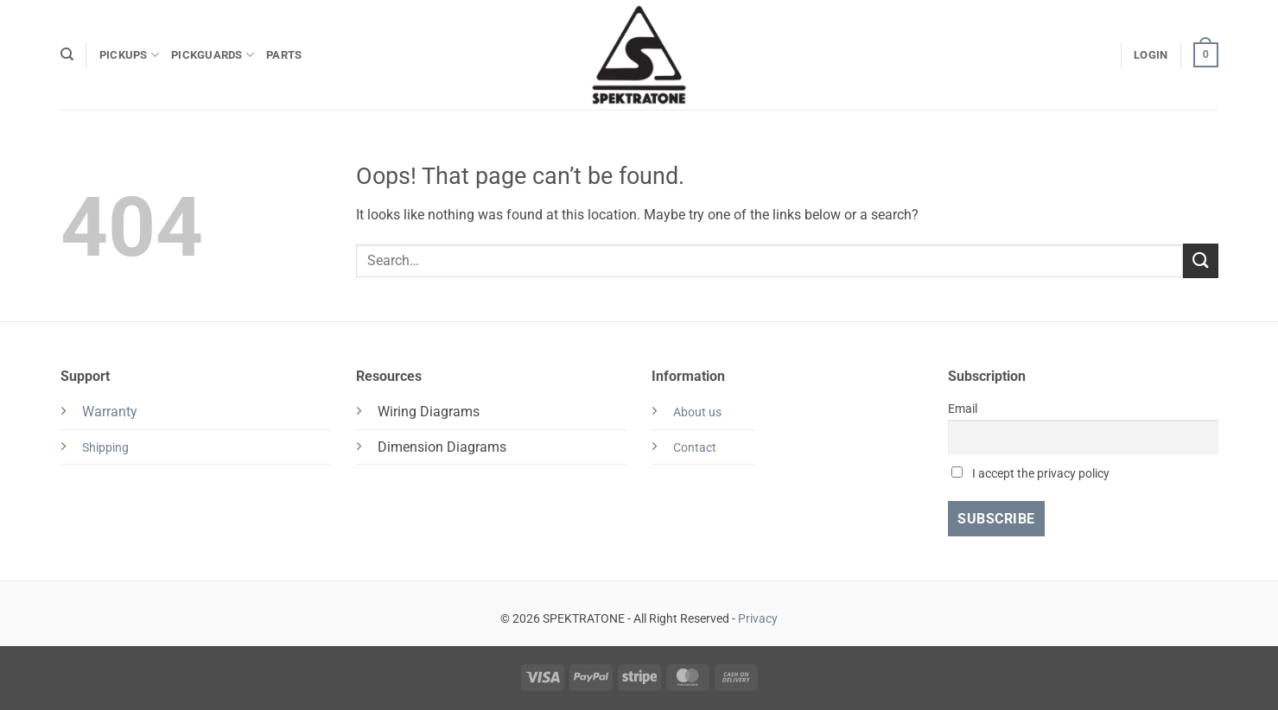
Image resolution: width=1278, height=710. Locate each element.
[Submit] (1200, 260)
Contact (694, 448)
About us (697, 412)
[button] (1150, 55)
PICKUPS (129, 55)
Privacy (758, 619)
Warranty (109, 411)
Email (962, 409)
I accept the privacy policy (1030, 473)
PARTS (284, 54)
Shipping (105, 448)
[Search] (66, 54)
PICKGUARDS (212, 55)
